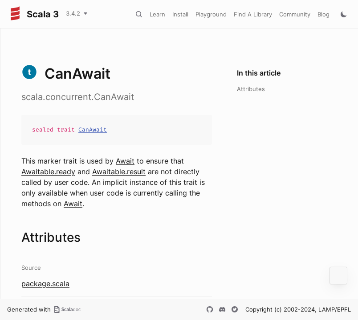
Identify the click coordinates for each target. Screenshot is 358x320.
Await (125, 160)
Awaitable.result (119, 171)
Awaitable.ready (48, 171)
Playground (211, 14)
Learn (157, 14)
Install (180, 14)
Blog (323, 14)
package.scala (45, 283)
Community (294, 14)
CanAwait (92, 129)
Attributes (251, 88)
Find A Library (253, 14)
